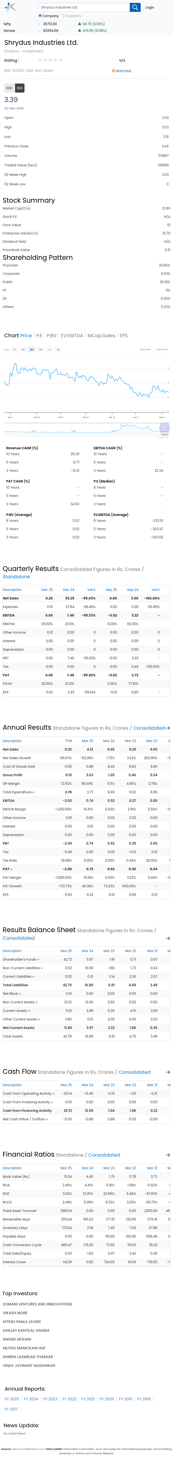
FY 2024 (31, 1399)
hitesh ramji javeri (22, 1321)
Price (26, 335)
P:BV (52, 335)
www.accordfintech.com (28, 1449)
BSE (20, 88)
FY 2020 (107, 1399)
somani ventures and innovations (37, 1304)
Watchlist (123, 71)
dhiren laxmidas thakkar (28, 1357)
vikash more (15, 1313)
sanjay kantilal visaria (26, 1330)
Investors (73, 16)
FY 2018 (144, 1399)
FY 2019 (125, 1399)
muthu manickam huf (24, 1348)
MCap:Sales (101, 335)
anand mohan (17, 1339)
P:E (39, 335)
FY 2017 (11, 1409)
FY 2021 (88, 1399)
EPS (124, 335)
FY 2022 (69, 1399)
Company (50, 16)
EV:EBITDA (72, 335)
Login (149, 7)
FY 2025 (12, 1399)
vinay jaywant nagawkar (29, 1365)
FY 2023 (50, 1399)
